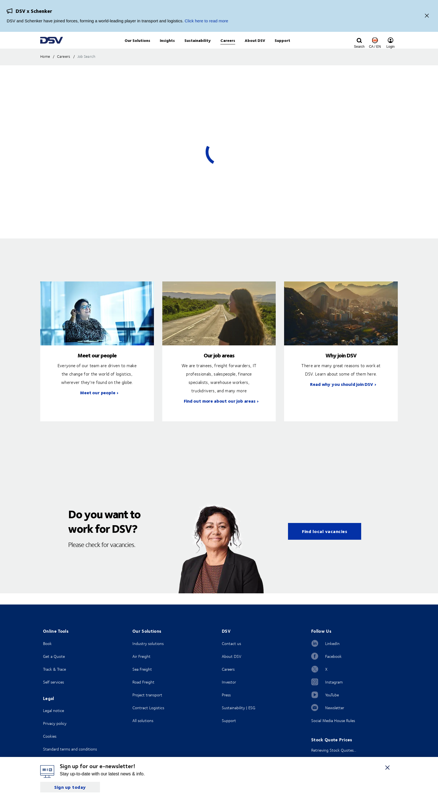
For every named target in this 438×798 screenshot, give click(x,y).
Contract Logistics (148, 708)
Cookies (49, 736)
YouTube (332, 695)
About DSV (231, 656)
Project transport (147, 695)
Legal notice (53, 710)
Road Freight (143, 682)
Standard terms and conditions (70, 749)
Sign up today (70, 786)
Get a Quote (54, 656)
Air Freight (141, 656)
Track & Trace (54, 669)
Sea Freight (142, 669)
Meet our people (97, 366)
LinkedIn (332, 643)
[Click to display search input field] (359, 46)
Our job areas (219, 366)
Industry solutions (148, 643)
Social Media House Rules (333, 720)
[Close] (426, 16)
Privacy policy (54, 723)
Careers (228, 669)
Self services (53, 682)
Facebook (333, 656)
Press (226, 695)
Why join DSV (340, 366)
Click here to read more (206, 20)
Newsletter (334, 708)
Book (47, 643)
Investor (229, 682)
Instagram (334, 682)
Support (229, 720)
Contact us (231, 643)
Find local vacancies (324, 542)
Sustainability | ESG (238, 708)
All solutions (142, 720)
